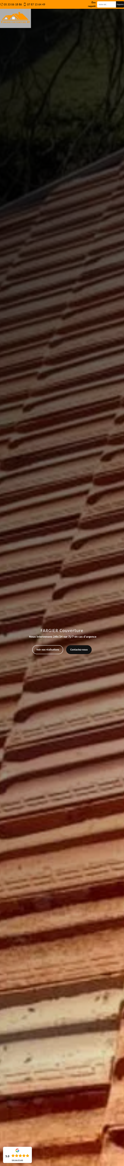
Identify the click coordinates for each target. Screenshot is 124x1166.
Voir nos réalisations (47, 649)
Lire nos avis (17, 1160)
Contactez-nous (79, 649)
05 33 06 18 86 (13, 4)
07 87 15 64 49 (36, 4)
